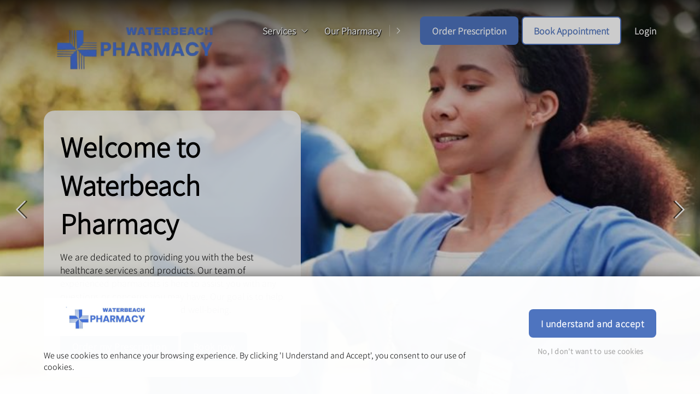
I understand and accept (592, 323)
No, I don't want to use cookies (591, 351)
